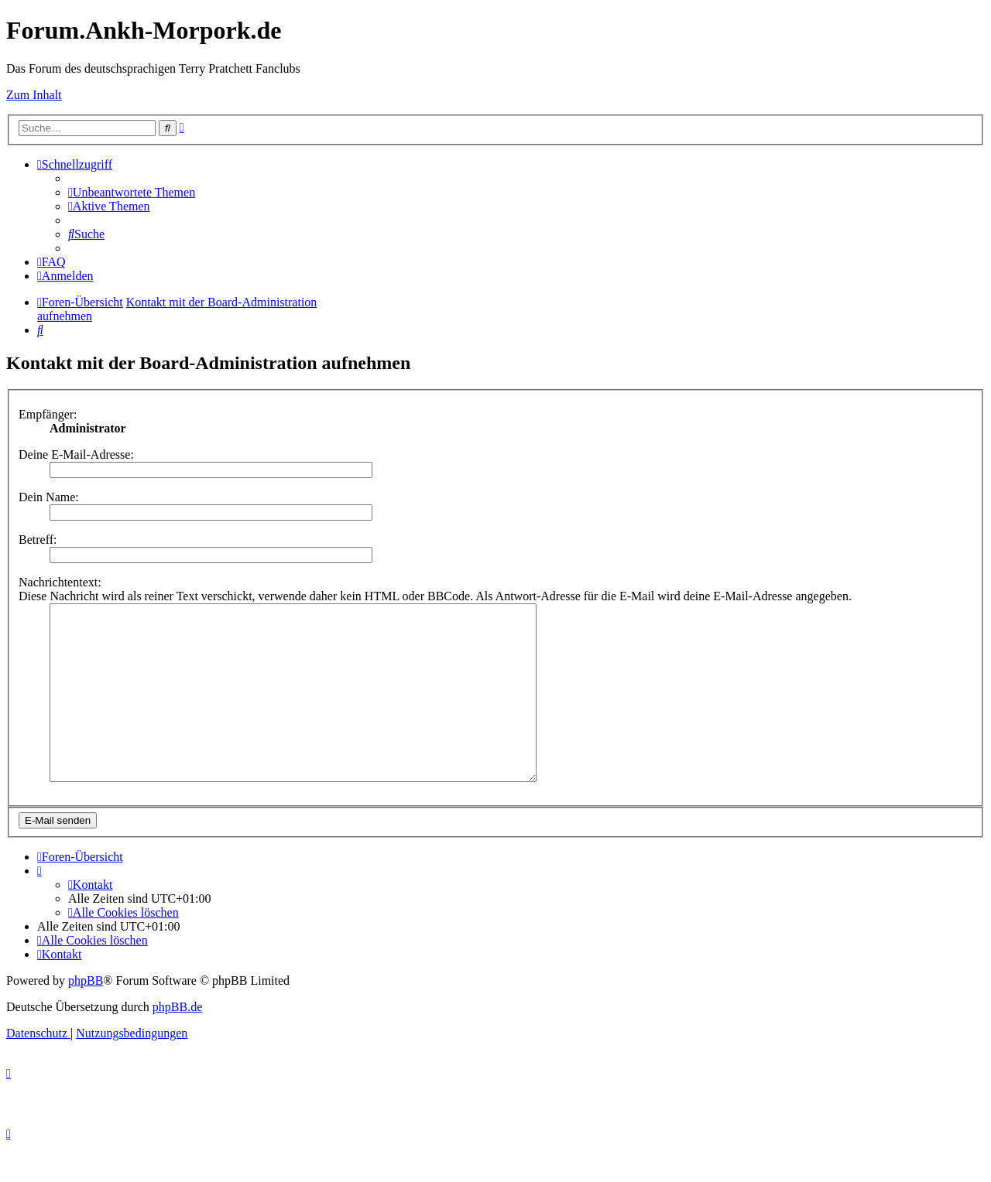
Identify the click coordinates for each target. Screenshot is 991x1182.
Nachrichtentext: (60, 582)
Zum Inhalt (34, 94)
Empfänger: (48, 414)
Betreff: (38, 539)
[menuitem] (131, 192)
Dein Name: (49, 497)
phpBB (85, 1015)
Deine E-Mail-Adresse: (76, 454)
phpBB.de (177, 1041)
